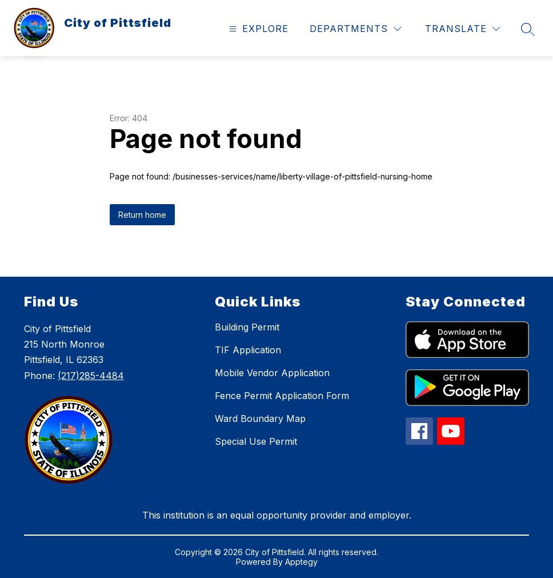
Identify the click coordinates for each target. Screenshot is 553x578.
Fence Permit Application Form (282, 395)
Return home (142, 215)
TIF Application (248, 350)
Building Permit (247, 327)
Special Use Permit (256, 441)
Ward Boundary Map (260, 418)
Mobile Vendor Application (272, 372)
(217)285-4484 (91, 375)
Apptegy (301, 562)
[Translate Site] (462, 29)
